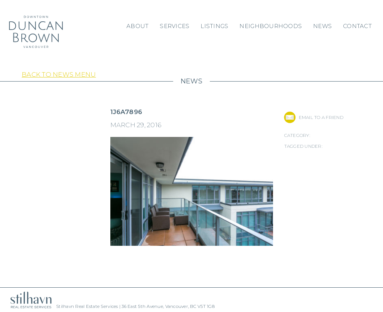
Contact (357, 26)
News (322, 26)
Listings (214, 26)
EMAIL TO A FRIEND (321, 117)
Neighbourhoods (270, 26)
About (137, 26)
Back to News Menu (59, 74)
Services (174, 26)
